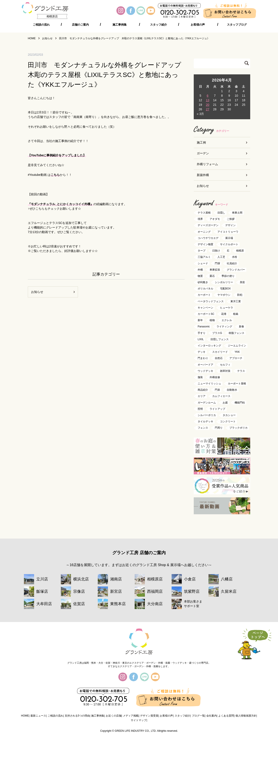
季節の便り (228, 276)
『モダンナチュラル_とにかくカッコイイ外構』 (60, 204)
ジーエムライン (237, 345)
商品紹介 (203, 390)
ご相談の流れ (41, 24)
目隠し (221, 212)
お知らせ (37, 292)
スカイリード (220, 352)
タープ (201, 250)
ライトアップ (217, 408)
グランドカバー (236, 269)
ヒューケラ (226, 307)
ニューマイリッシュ (209, 383)
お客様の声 (198, 24)
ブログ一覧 (198, 715)
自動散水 (232, 390)
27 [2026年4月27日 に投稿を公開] (207, 109)
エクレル (227, 320)
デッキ (201, 352)
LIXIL (201, 339)
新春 (241, 326)
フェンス (203, 427)
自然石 (219, 358)
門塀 (217, 263)
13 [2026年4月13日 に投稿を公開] (207, 100)
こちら (55, 174)
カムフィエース (221, 396)
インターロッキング (209, 345)
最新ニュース (38, 715)
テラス (241, 370)
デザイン (230, 225)
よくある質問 (226, 715)
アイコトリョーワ (227, 231)
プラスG (217, 333)
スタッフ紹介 (158, 24)
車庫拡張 (215, 269)
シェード (203, 263)
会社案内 (211, 715)
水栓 (234, 257)
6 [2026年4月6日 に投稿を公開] (207, 95)
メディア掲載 (131, 715)
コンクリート (228, 421)
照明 (200, 408)
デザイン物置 (205, 244)
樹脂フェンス (236, 333)
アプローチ (235, 358)
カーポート (204, 295)
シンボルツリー (224, 282)
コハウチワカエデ (208, 238)
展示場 (229, 238)
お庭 (225, 402)
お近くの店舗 (113, 715)
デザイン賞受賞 (149, 715)
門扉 (217, 390)
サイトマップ (138, 720)
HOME (25, 715)
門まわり (203, 358)
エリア (201, 396)
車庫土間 (237, 212)
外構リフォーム (207, 164)
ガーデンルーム (207, 402)
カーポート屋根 (237, 383)
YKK (237, 352)
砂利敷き (203, 282)
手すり (201, 333)
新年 (200, 320)
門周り (219, 427)
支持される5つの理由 (77, 715)
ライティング (224, 326)
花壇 (223, 313)
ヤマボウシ (223, 295)
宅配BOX (225, 288)
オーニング (204, 231)
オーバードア (205, 364)
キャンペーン (205, 307)
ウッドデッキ (205, 370)
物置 (200, 276)
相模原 (240, 250)
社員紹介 (232, 263)
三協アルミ (204, 257)
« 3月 (200, 114)
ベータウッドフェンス (211, 301)
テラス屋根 (204, 212)
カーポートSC (206, 313)
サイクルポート (229, 244)
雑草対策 (225, 370)
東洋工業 (235, 301)
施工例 (201, 142)
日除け (216, 250)
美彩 (242, 282)
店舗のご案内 (80, 24)
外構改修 (215, 377)
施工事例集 (120, 24)
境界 (200, 219)
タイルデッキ (205, 421)
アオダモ (215, 219)
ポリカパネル (205, 288)
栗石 (212, 276)
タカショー (229, 415)
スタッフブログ (237, 24)
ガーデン (203, 153)
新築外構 (203, 175)
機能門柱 (240, 402)
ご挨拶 (231, 219)
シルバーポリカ (207, 415)
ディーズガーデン (208, 225)
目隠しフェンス (219, 339)
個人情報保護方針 (245, 715)
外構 (200, 269)
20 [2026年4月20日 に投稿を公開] (207, 104)
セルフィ (225, 364)
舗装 (200, 377)
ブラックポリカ (238, 427)
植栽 (235, 313)
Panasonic (204, 326)
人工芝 (221, 257)
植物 (212, 320)
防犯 (239, 295)
